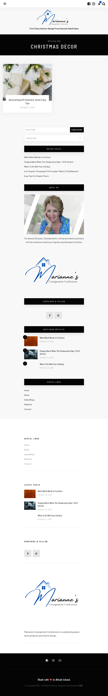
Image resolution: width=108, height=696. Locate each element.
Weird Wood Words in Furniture (37, 157)
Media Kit (28, 404)
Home (26, 390)
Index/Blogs (29, 400)
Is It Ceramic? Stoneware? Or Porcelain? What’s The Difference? (51, 171)
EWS (81, 685)
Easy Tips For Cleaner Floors (36, 176)
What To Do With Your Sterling (37, 166)
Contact (27, 409)
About (27, 395)
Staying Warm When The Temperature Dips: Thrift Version (48, 162)
